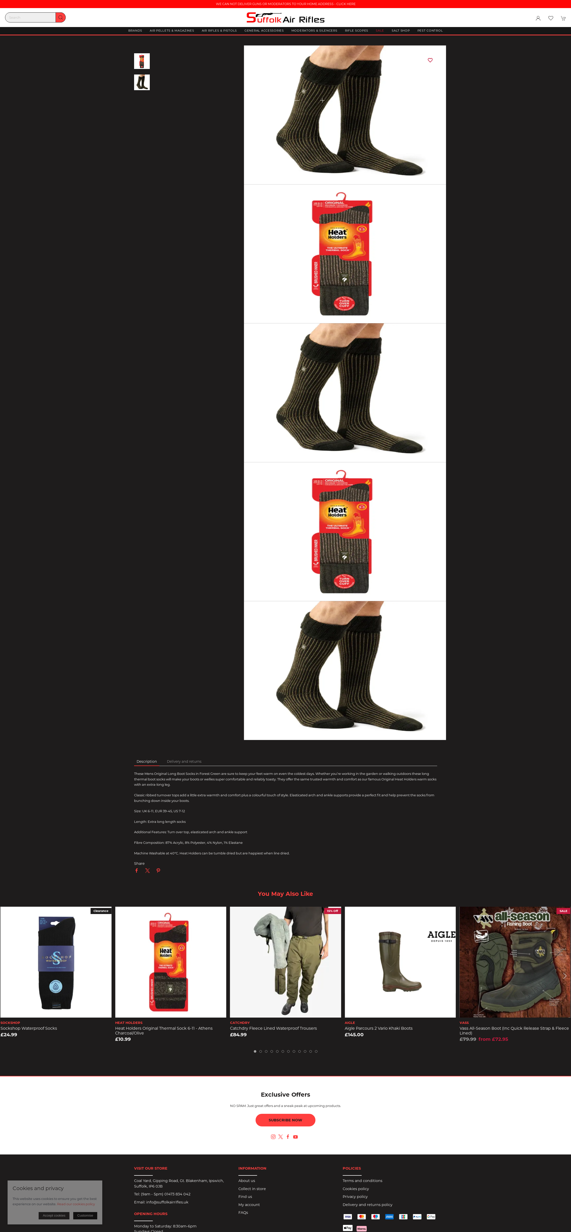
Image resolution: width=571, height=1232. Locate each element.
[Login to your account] (538, 18)
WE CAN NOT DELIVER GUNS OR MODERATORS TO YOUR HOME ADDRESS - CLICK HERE (285, 4)
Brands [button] (135, 30)
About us (246, 1180)
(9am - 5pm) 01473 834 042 (165, 1194)
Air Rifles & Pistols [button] (219, 30)
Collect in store (252, 1189)
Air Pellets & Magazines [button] (172, 30)
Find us (245, 1196)
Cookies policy (356, 1189)
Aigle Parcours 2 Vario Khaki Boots (379, 1028)
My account (249, 1204)
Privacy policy (355, 1196)
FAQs (243, 1212)
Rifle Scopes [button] (356, 30)
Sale (380, 30)
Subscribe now (285, 1120)
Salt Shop (401, 30)
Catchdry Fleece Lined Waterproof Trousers (273, 1028)
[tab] (255, 1051)
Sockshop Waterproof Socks (29, 1028)
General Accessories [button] (264, 30)
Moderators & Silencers (314, 30)
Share (139, 863)
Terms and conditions (362, 1180)
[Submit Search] (61, 17)
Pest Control (430, 30)
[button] (550, 18)
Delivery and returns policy (367, 1204)
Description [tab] (147, 761)
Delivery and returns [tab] (184, 761)
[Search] (35, 17)
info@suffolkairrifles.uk (167, 1202)
